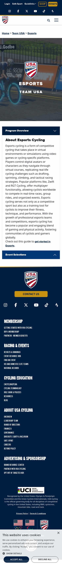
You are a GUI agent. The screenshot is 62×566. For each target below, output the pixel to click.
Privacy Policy (22, 513)
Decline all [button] (45, 559)
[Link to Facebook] (18, 11)
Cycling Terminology (12, 388)
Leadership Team (11, 421)
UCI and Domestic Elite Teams (16, 364)
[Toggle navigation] (56, 20)
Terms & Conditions (38, 513)
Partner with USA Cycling (15, 469)
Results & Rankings (12, 352)
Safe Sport (17, 4)
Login (7, 4)
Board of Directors (12, 425)
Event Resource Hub (12, 356)
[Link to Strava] (52, 11)
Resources (8, 396)
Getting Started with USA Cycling (18, 328)
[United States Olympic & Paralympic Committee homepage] (31, 528)
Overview (8, 417)
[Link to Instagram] (9, 11)
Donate (52, 4)
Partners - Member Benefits (16, 336)
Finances (8, 429)
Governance (9, 433)
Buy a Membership (11, 332)
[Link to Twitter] (26, 11)
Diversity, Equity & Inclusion (16, 437)
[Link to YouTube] (35, 11)
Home (5, 33)
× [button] (58, 533)
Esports (32, 33)
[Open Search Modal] (48, 20)
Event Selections (15, 254)
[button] (31, 553)
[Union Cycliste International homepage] (31, 490)
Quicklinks (29, 4)
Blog (6, 400)
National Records (11, 368)
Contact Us (31, 294)
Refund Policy (10, 449)
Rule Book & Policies (12, 392)
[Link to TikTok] (44, 11)
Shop (42, 4)
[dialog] (31, 547)
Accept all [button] (16, 559)
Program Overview (17, 130)
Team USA (18, 33)
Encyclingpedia (10, 384)
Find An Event (10, 360)
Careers (7, 445)
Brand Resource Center (14, 465)
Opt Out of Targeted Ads (14, 473)
